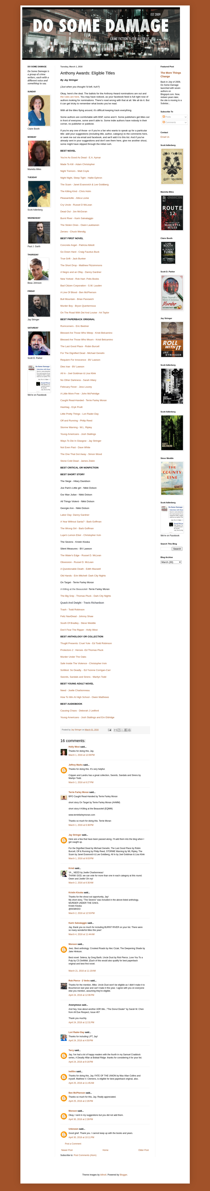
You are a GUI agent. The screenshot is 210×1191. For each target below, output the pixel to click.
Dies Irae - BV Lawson (72, 366)
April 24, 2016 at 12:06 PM (81, 995)
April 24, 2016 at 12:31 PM (81, 1022)
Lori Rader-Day (76, 1032)
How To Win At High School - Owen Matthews (84, 697)
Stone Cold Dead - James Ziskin (77, 461)
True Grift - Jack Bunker (73, 258)
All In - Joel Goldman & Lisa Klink (78, 373)
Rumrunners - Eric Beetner (74, 326)
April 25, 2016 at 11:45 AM (81, 1083)
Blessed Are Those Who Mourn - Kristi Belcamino (87, 339)
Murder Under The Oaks (73, 656)
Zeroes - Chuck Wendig (73, 231)
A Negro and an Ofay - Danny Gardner (80, 272)
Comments (169, 122)
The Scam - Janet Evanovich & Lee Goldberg (84, 184)
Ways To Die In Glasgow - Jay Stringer (81, 440)
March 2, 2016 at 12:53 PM (82, 913)
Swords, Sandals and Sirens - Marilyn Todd (83, 676)
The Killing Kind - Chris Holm (76, 191)
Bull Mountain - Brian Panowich (77, 299)
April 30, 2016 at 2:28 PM (81, 1119)
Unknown (73, 1129)
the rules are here (69, 96)
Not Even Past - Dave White (75, 447)
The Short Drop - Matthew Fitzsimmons (81, 265)
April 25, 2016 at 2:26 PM (81, 1101)
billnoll (103, 1174)
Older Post (143, 1150)
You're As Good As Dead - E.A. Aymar (80, 157)
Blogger (123, 1174)
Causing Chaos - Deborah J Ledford (79, 710)
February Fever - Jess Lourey (76, 386)
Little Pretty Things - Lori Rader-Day (79, 413)
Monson (73, 944)
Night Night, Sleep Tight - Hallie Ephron (81, 177)
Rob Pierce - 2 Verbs (79, 980)
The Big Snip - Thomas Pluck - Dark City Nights (85, 595)
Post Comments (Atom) (85, 1155)
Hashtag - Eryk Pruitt (71, 407)
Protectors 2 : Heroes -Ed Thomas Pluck (81, 650)
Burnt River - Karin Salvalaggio (77, 218)
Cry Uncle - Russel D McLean (76, 204)
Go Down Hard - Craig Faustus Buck (79, 251)
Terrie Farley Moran (79, 792)
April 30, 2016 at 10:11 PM (81, 1137)
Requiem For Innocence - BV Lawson (80, 359)
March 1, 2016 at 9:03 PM (81, 858)
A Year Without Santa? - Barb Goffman (81, 521)
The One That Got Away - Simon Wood (81, 454)
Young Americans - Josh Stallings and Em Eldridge (87, 717)
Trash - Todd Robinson (72, 609)
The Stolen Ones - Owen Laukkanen (79, 225)
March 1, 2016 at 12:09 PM (82, 755)
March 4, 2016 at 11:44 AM (82, 934)
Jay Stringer (75, 835)
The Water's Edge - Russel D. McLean (80, 555)
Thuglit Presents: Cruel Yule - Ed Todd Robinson (86, 643)
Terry (71, 1050)
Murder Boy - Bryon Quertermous (78, 305)
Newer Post (67, 1150)
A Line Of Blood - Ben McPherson (78, 292)
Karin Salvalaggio (78, 923)
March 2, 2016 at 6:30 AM (81, 882)
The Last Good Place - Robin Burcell (79, 346)
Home (105, 1150)
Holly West (74, 747)
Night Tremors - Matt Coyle (74, 171)
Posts (167, 117)
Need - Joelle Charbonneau (75, 690)
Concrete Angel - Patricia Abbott (77, 245)
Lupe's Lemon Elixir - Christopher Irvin (80, 535)
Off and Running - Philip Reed (76, 420)
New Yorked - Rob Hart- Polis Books (79, 278)
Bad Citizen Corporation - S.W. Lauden (81, 285)
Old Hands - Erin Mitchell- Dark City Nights (83, 575)
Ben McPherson (77, 1093)
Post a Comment (73, 1143)
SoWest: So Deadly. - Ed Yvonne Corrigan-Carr (85, 670)
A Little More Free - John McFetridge (79, 393)
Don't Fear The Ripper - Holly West (79, 629)
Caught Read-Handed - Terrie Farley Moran (83, 400)
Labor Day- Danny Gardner (74, 515)
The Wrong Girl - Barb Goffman (77, 528)
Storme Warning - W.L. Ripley (76, 427)
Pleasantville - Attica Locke (74, 198)
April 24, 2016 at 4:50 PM (81, 1040)
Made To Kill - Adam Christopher (78, 164)
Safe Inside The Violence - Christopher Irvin (83, 663)
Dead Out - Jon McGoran (73, 211)
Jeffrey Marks (76, 765)
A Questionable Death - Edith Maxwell (80, 568)
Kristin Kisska (76, 892)
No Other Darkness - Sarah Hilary (78, 380)
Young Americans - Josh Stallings (78, 434)
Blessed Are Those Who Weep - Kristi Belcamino (86, 332)
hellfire (72, 1071)
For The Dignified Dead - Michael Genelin (82, 353)
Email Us (165, 137)
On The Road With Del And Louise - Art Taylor (85, 312)
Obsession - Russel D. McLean (77, 562)
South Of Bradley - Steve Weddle (78, 623)
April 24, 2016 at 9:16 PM (81, 1062)
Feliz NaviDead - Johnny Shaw (76, 616)
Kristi (71, 868)
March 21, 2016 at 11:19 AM (82, 971)
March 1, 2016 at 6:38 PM (81, 825)
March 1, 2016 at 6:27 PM (81, 782)
